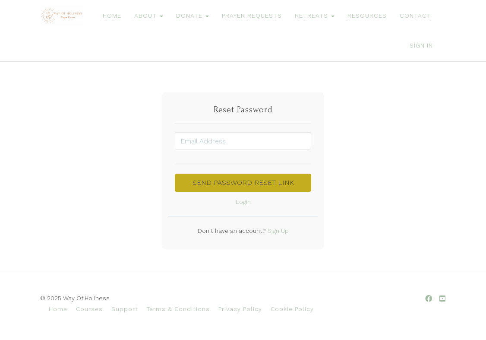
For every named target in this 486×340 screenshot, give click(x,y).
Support (124, 308)
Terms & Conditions (178, 308)
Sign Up (277, 230)
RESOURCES (367, 15)
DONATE (192, 15)
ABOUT (148, 15)
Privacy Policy (240, 308)
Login (243, 201)
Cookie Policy (292, 308)
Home (58, 308)
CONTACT (415, 15)
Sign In (421, 45)
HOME (112, 15)
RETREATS (315, 15)
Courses (89, 308)
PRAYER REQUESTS (252, 15)
